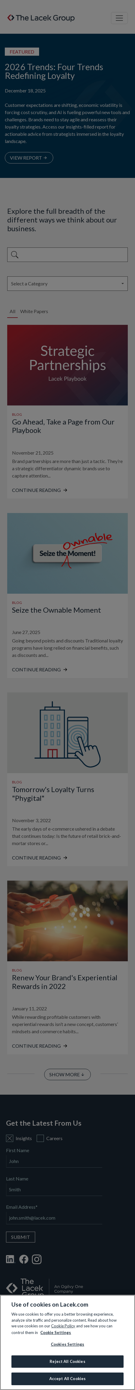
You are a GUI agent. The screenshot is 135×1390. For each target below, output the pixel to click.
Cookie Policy (63, 1325)
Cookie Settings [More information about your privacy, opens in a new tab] (55, 1332)
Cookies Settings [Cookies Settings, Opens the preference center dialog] (67, 1344)
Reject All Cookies (67, 1361)
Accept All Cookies (67, 1378)
